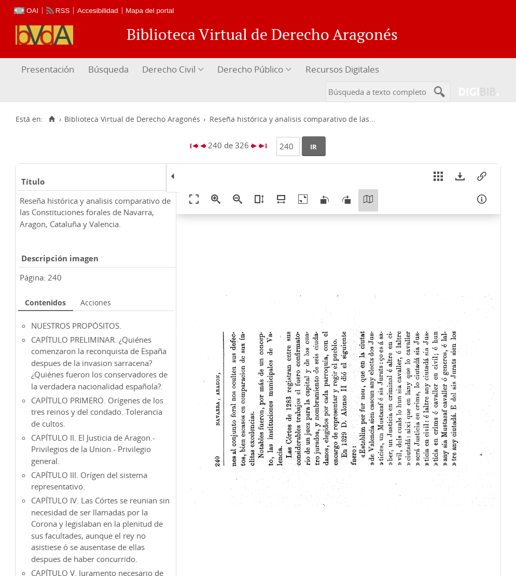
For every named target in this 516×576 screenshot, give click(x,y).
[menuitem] (49, 69)
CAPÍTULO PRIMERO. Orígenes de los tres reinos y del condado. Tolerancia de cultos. (97, 412)
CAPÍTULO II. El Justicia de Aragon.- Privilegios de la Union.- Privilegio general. (93, 449)
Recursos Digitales (342, 69)
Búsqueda (108, 69)
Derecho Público (250, 69)
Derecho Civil (169, 69)
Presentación (47, 69)
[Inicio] (51, 119)
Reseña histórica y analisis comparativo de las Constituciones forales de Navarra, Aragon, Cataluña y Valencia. (95, 212)
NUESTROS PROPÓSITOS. (76, 325)
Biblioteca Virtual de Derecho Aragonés (132, 119)
